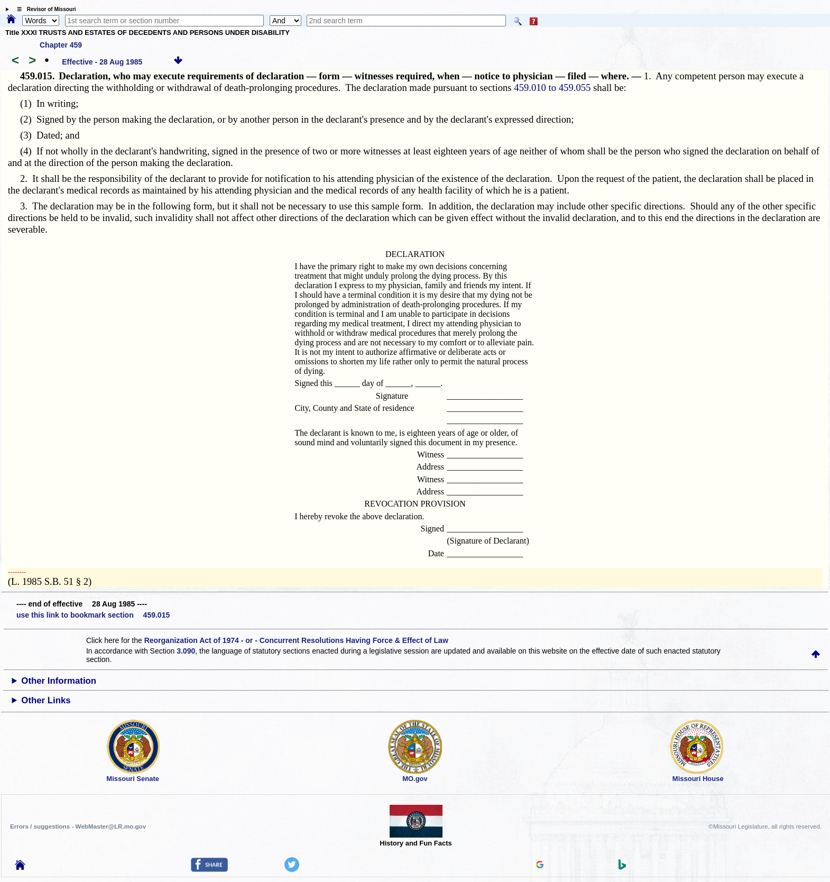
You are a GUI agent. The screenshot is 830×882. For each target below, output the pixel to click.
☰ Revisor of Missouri (44, 9)
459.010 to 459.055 (552, 87)
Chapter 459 (61, 45)
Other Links (45, 700)
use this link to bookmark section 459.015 (93, 615)
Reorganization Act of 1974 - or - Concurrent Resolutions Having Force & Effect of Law (296, 640)
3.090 (186, 651)
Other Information (58, 681)
